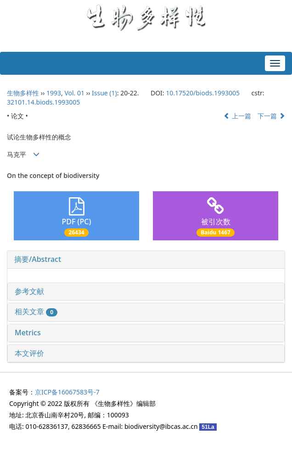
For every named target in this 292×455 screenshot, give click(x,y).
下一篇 (271, 115)
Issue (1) (104, 93)
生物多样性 (23, 93)
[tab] (146, 259)
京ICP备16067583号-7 (67, 392)
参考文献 (29, 291)
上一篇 (237, 115)
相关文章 (36, 311)
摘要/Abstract (37, 259)
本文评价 (29, 353)
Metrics (28, 332)
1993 (53, 93)
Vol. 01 (74, 93)
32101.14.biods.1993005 (43, 102)
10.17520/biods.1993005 (203, 93)
